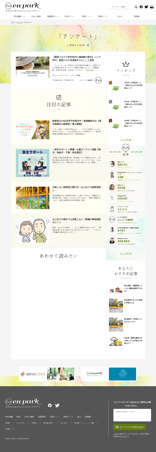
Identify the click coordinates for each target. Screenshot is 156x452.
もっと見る (125, 140)
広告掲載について (10, 428)
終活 (18, 417)
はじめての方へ (21, 423)
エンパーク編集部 (86, 80)
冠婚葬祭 (42, 417)
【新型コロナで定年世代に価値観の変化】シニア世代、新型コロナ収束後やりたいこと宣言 (76, 58)
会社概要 (7, 423)
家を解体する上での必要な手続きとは (133, 301)
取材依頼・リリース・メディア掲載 (84, 423)
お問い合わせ (64, 423)
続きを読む (90, 70)
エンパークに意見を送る (130, 427)
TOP (12, 22)
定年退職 (9, 417)
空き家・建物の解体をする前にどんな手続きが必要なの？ (133, 340)
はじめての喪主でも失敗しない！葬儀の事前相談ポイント (76, 221)
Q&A (79, 417)
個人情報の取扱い (48, 423)
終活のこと (69, 16)
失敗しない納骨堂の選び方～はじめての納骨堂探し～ (76, 188)
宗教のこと (86, 16)
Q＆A (120, 16)
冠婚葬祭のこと (53, 16)
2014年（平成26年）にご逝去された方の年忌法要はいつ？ (133, 85)
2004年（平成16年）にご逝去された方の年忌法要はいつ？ (133, 123)
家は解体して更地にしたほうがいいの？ (133, 320)
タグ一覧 (19, 22)
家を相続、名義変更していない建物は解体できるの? (133, 288)
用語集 (137, 16)
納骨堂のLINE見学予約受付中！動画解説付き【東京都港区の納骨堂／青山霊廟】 (76, 122)
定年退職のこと (19, 16)
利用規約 (34, 423)
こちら (123, 436)
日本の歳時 (36, 16)
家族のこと (103, 16)
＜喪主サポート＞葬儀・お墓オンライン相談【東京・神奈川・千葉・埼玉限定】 (76, 151)
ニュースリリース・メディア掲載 (67, 75)
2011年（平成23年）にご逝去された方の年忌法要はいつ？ (133, 104)
